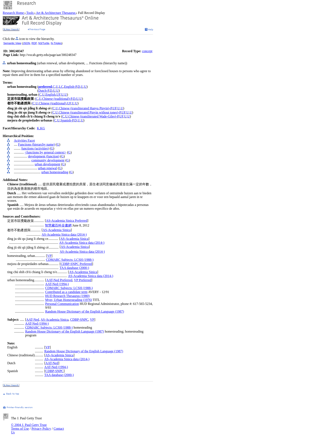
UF (58, 94)
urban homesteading (54, 172)
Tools (30, 13)
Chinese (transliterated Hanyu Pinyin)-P (85, 108)
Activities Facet (24, 140)
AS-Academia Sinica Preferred (66, 220)
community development (48, 160)
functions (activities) (35, 148)
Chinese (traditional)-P (57, 98)
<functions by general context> (45, 152)
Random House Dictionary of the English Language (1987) (84, 311)
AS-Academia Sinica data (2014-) (64, 234)
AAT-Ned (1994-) (57, 284)
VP (49, 256)
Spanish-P (67, 120)
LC (61, 86)
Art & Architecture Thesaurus (55, 13)
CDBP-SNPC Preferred (76, 264)
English (51, 94)
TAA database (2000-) (74, 268)
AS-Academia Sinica (57, 230)
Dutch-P (43, 90)
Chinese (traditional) (52, 103)
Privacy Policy (41, 428)
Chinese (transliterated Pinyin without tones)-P (90, 112)
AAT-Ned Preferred (59, 280)
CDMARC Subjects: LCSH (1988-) (70, 259)
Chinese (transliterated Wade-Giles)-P (93, 116)
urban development (47, 164)
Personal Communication (62, 304)
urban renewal (47, 168)
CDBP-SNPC (79, 319)
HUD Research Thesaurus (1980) (67, 296)
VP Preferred (82, 280)
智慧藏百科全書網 (58, 225)
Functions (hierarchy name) (36, 144)
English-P (70, 86)
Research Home (14, 13)
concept (147, 51)
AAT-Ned (32, 319)
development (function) (43, 156)
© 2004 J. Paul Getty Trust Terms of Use (29, 426)
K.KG (41, 128)
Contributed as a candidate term (66, 292)
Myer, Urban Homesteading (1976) (68, 300)
